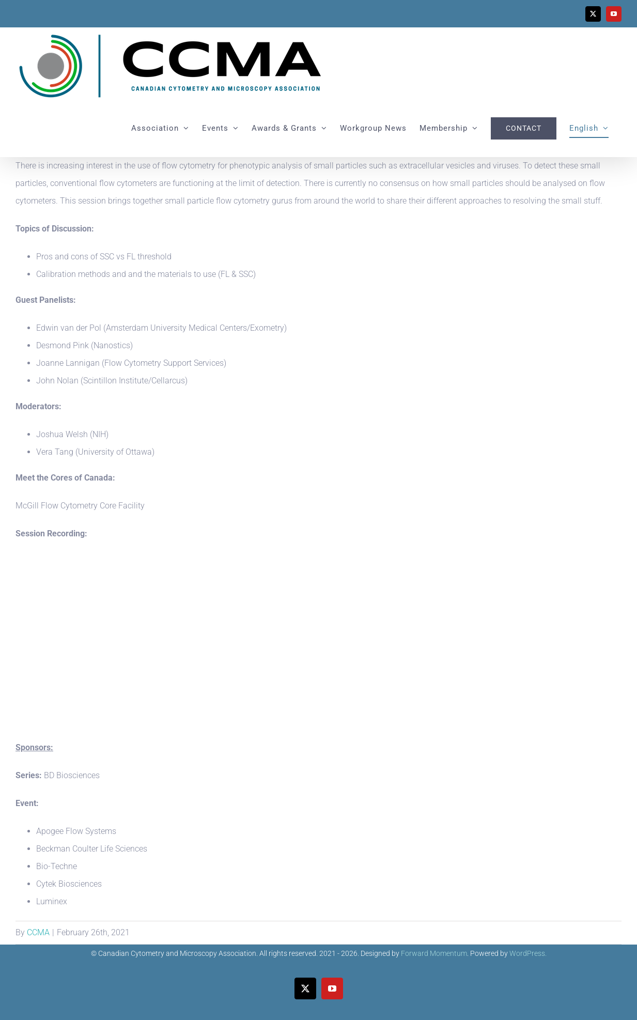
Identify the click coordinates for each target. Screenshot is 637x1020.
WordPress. (528, 953)
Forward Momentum (434, 953)
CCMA (38, 932)
